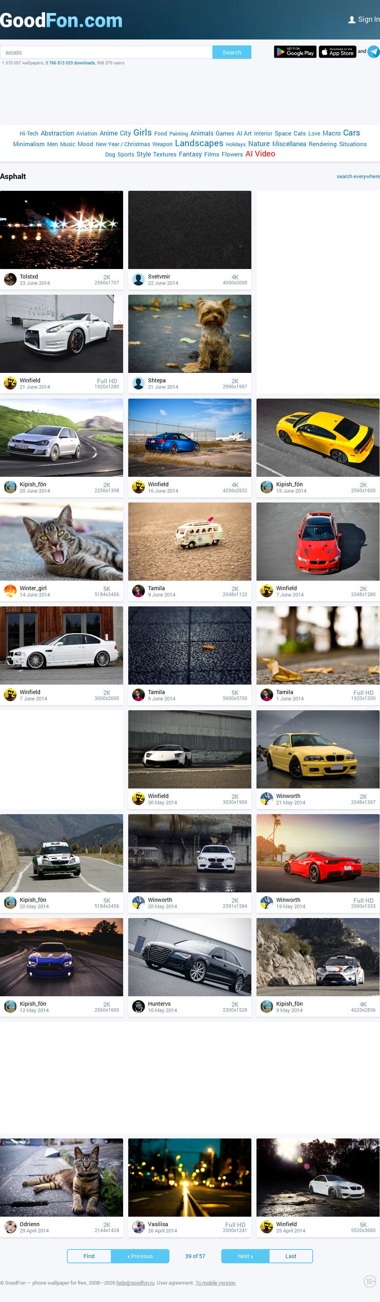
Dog (110, 154)
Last (290, 1256)
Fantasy (190, 154)
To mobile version (215, 1282)
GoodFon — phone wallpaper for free (45, 1282)
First (89, 1256)
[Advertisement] (190, 95)
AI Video (260, 153)
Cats (300, 133)
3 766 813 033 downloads (70, 63)
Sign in (364, 19)
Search (231, 52)
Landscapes (199, 142)
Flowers (232, 154)
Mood (85, 144)
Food (160, 133)
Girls (142, 132)
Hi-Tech (29, 133)
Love (314, 133)
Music (67, 144)
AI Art (244, 133)
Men (52, 144)
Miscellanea (289, 143)
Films (211, 154)
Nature (259, 143)
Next (246, 1256)
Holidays (236, 144)
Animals (201, 133)
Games (225, 133)
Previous (140, 1256)
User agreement (175, 1282)
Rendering (323, 144)
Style (144, 154)
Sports (126, 154)
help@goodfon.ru (135, 1282)
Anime (109, 133)
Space (283, 133)
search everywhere (358, 176)
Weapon (162, 144)
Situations (353, 144)
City (125, 133)
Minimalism (29, 144)
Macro (332, 133)
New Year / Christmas (123, 144)
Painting (178, 133)
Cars (351, 132)
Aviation (86, 133)
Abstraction (57, 133)
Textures (165, 154)
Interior (263, 133)
